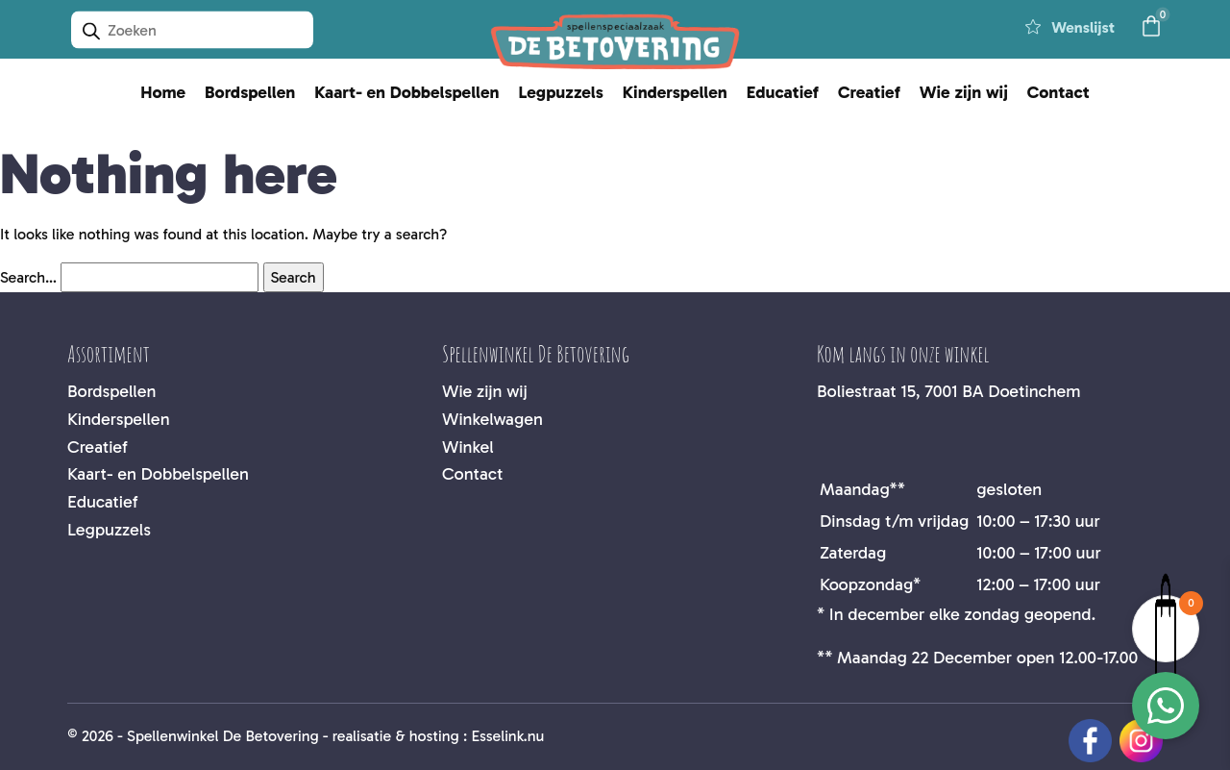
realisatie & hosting (395, 736)
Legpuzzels (560, 92)
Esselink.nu (507, 736)
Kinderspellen (675, 92)
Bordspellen (250, 92)
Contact (1058, 92)
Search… (28, 277)
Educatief (783, 92)
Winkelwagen (492, 419)
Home (162, 92)
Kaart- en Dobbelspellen (406, 92)
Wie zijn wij (964, 92)
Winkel (468, 447)
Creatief (869, 92)
